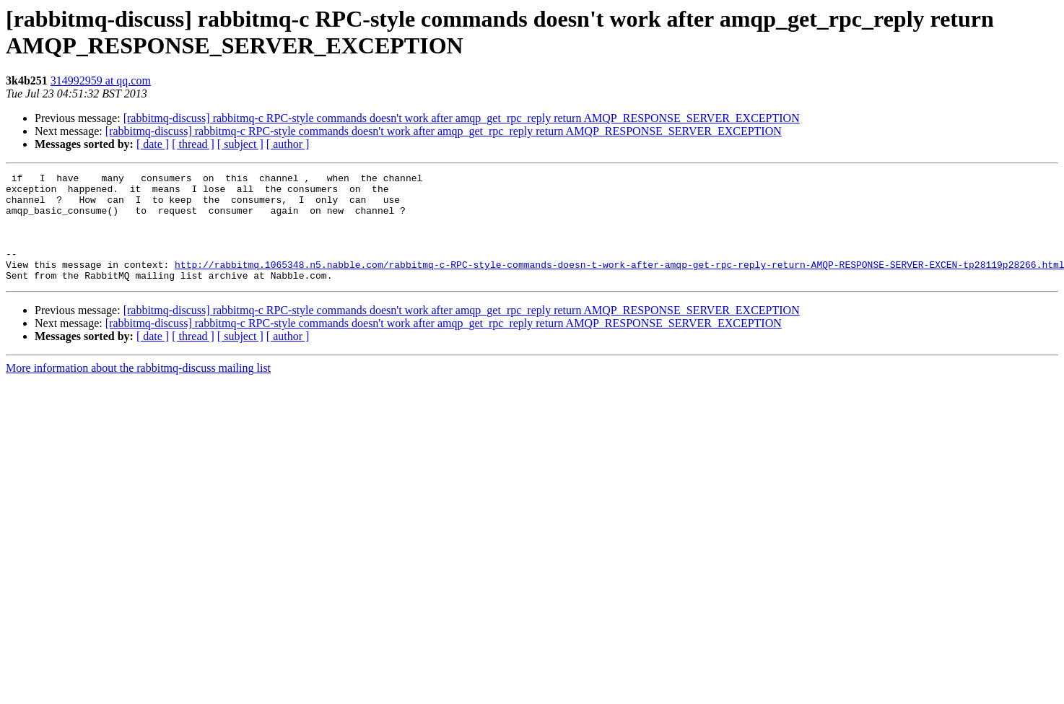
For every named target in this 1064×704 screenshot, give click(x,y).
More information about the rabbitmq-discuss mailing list (138, 389)
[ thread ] (193, 144)
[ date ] (152, 144)
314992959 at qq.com (101, 80)
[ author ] (288, 144)
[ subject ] (240, 144)
